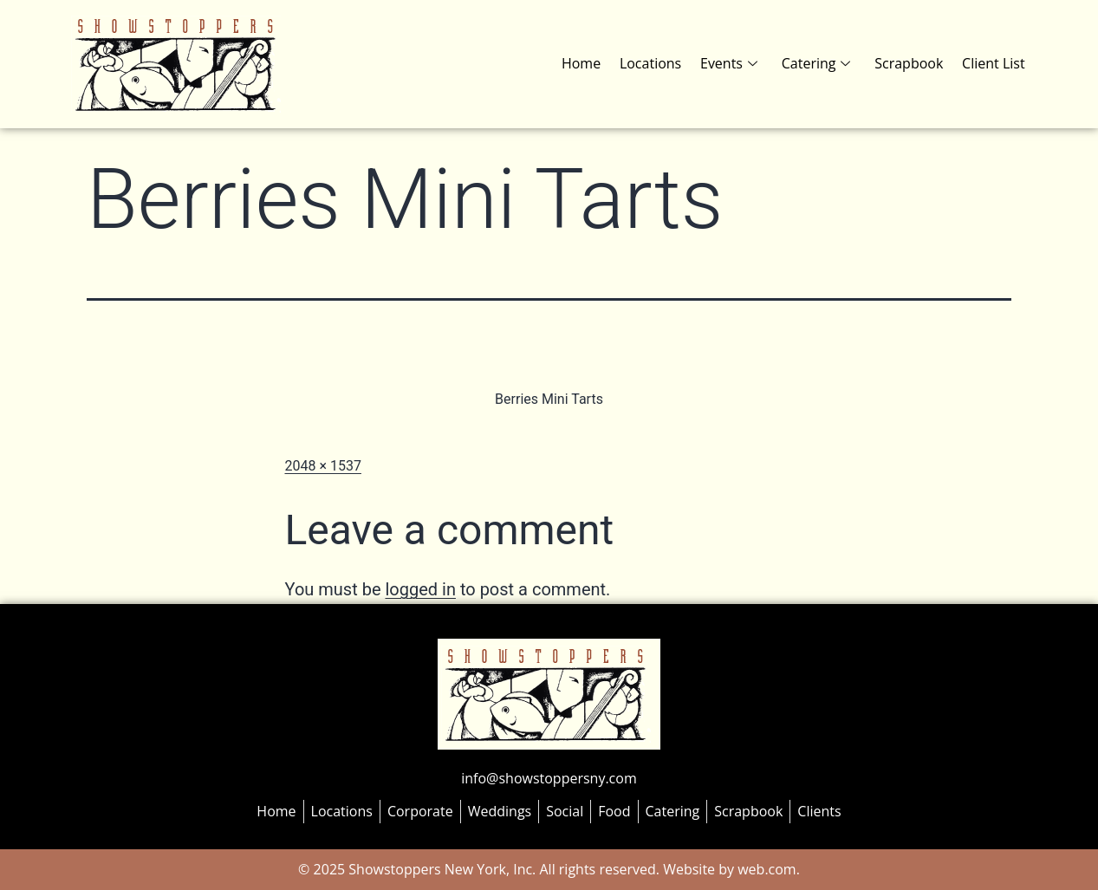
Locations (657, 63)
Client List (994, 63)
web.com (765, 869)
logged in (420, 589)
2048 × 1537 (323, 466)
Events (734, 63)
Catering (819, 63)
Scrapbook (911, 63)
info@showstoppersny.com (548, 778)
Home (589, 63)
